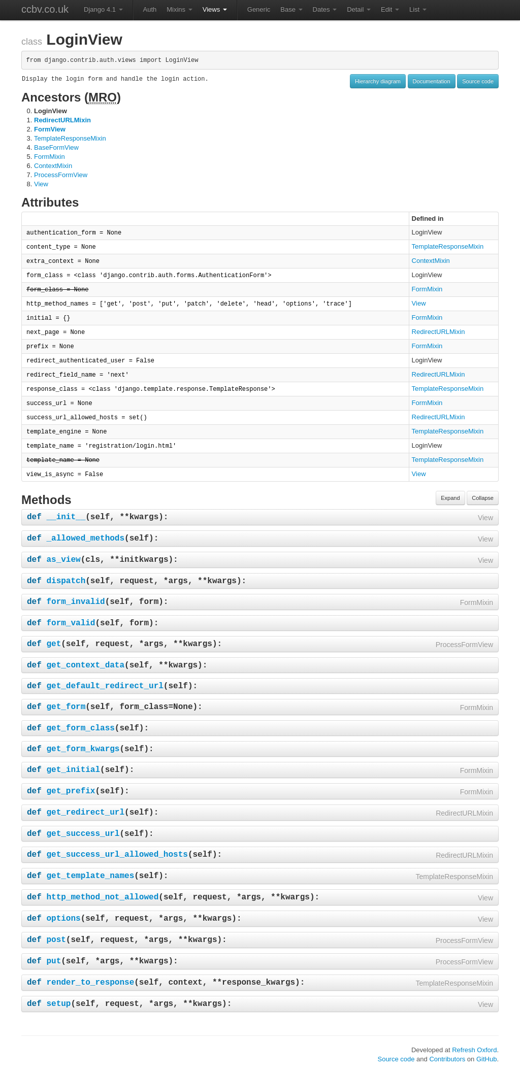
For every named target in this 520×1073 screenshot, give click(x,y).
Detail (359, 9)
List (418, 9)
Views (215, 9)
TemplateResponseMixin (70, 138)
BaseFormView (56, 147)
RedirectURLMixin (62, 120)
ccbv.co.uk (45, 9)
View (41, 184)
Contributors (447, 1059)
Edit (390, 9)
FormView (50, 129)
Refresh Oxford (474, 1050)
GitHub (486, 1059)
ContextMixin (53, 166)
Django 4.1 (103, 9)
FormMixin (49, 156)
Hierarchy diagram (378, 81)
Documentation (431, 81)
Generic (259, 9)
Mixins (179, 9)
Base (291, 9)
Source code (478, 81)
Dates (325, 9)
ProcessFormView (60, 175)
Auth (150, 9)
